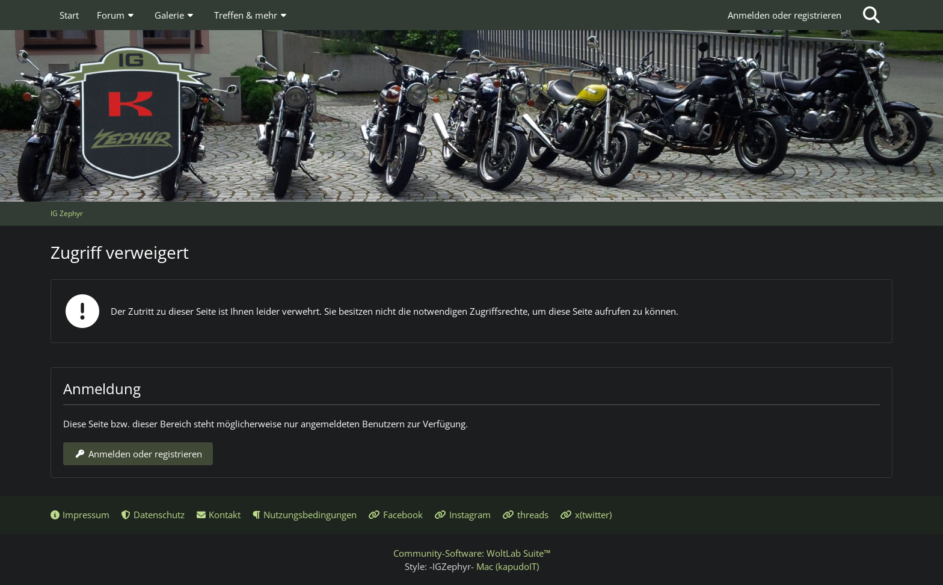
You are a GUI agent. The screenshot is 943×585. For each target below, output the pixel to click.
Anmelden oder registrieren (784, 15)
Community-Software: (471, 553)
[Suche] (871, 15)
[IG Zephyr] (471, 114)
